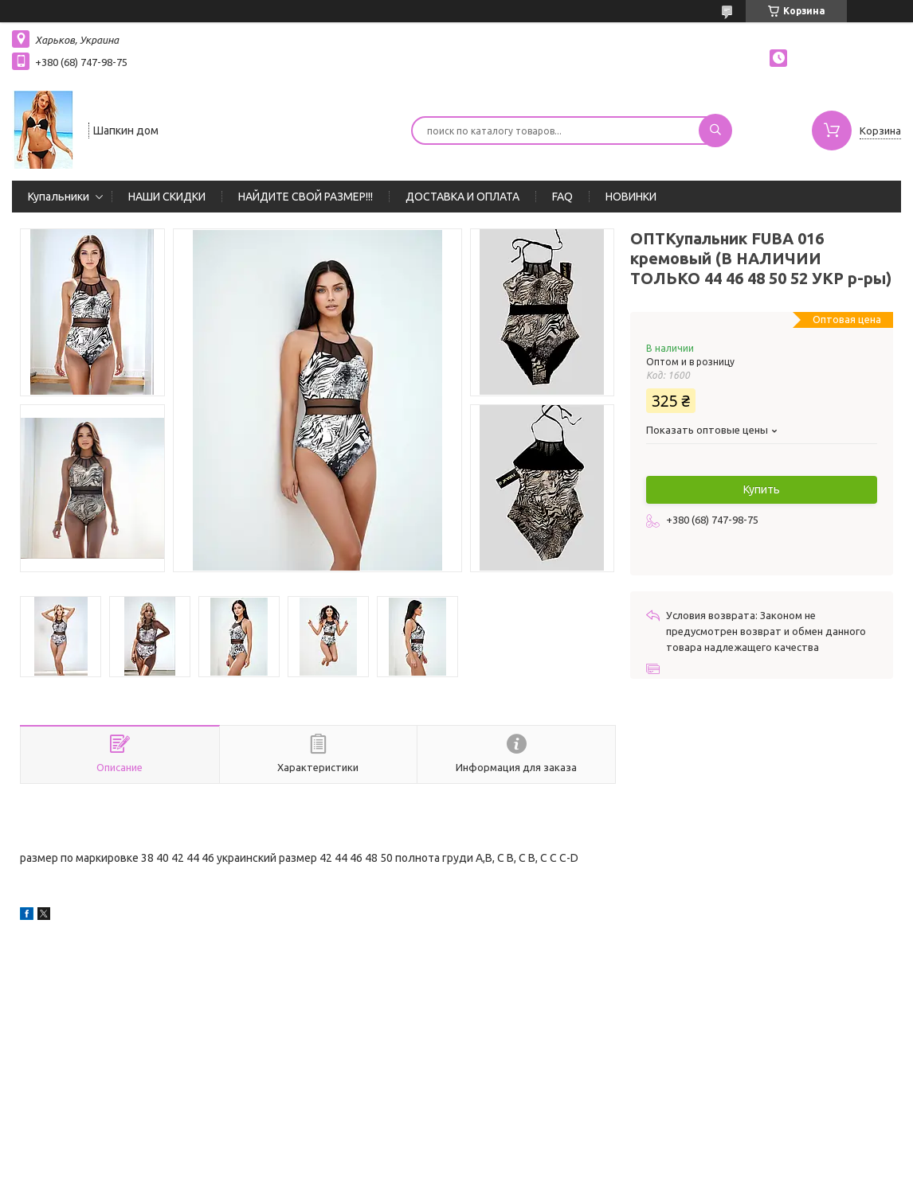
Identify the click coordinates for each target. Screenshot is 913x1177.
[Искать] (715, 130)
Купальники (58, 196)
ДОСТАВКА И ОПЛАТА (462, 196)
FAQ (562, 196)
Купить (761, 489)
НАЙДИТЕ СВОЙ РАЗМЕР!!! (305, 196)
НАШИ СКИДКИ (167, 196)
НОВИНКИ (630, 196)
